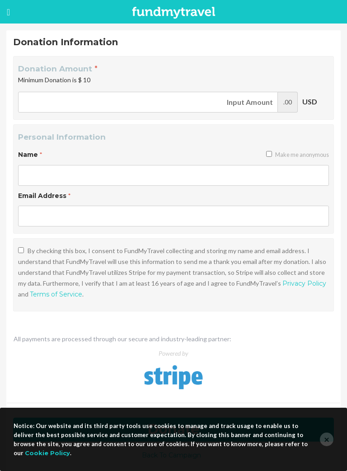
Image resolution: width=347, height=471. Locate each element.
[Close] (326, 439)
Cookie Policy (47, 453)
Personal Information (62, 136)
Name (30, 154)
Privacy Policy (304, 283)
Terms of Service (56, 294)
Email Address (44, 195)
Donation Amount (58, 68)
